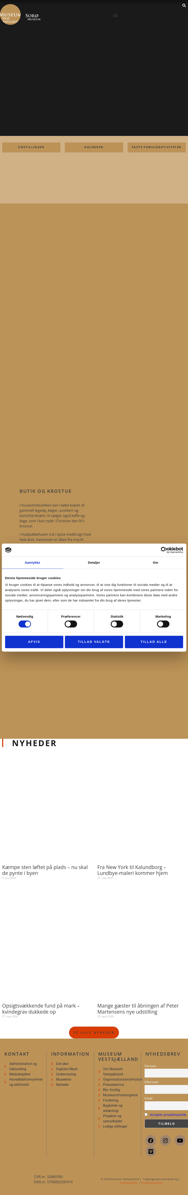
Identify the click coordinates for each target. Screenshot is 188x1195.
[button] (115, 15)
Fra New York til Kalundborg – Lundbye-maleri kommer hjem (132, 870)
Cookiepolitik (128, 1182)
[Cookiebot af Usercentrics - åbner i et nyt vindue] (164, 550)
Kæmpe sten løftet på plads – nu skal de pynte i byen (45, 870)
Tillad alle (154, 642)
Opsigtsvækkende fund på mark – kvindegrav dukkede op (41, 1008)
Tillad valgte (94, 642)
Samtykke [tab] (32, 562)
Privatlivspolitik (151, 1182)
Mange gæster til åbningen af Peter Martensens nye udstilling (138, 1008)
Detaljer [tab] (94, 562)
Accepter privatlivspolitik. (168, 1115)
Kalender (93, 147)
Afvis (34, 642)
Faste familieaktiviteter (157, 147)
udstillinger (31, 147)
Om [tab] (155, 562)
